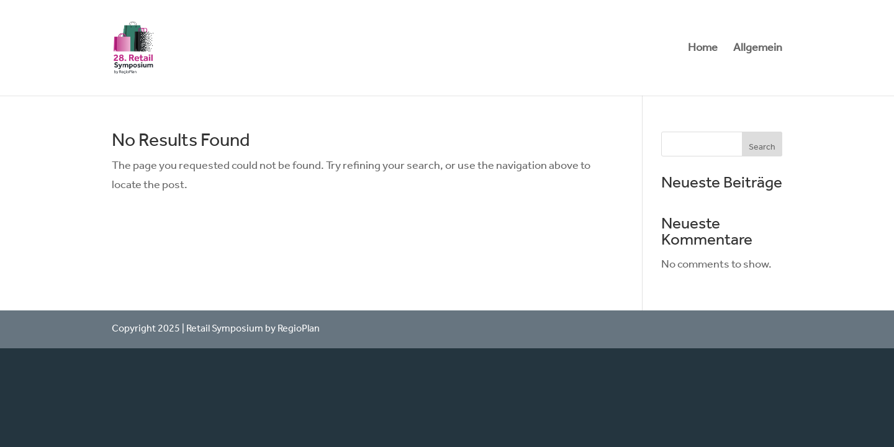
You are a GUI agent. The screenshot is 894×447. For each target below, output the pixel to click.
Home (703, 50)
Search (762, 147)
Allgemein (757, 50)
